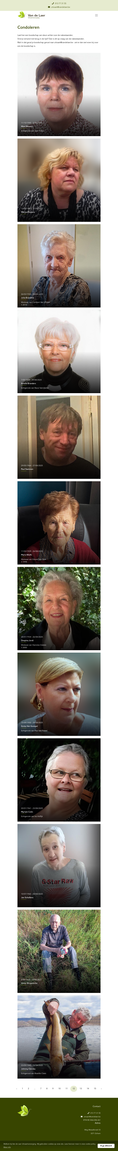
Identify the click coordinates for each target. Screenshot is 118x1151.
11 (67, 1089)
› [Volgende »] (101, 1089)
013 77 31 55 (59, 3)
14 (88, 1089)
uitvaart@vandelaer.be (59, 7)
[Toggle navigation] (96, 15)
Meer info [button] (7, 1147)
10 (59, 1089)
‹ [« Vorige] (16, 1089)
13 (81, 1089)
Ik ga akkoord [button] (106, 1146)
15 (95, 1089)
